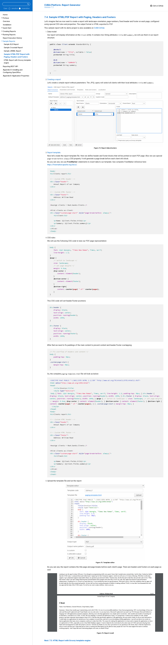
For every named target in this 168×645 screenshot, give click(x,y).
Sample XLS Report (11, 44)
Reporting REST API (10, 66)
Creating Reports (9, 31)
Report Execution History (12, 38)
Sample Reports (9, 41)
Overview (6, 21)
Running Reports (9, 35)
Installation (7, 25)
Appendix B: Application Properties (16, 76)
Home (5, 15)
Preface (6, 18)
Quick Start (7, 28)
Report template (53, 152)
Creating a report (54, 79)
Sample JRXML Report (12, 51)
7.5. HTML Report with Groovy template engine (70, 640)
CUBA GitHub (99, 28)
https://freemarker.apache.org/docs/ (62, 165)
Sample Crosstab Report (13, 48)
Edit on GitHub (156, 6)
